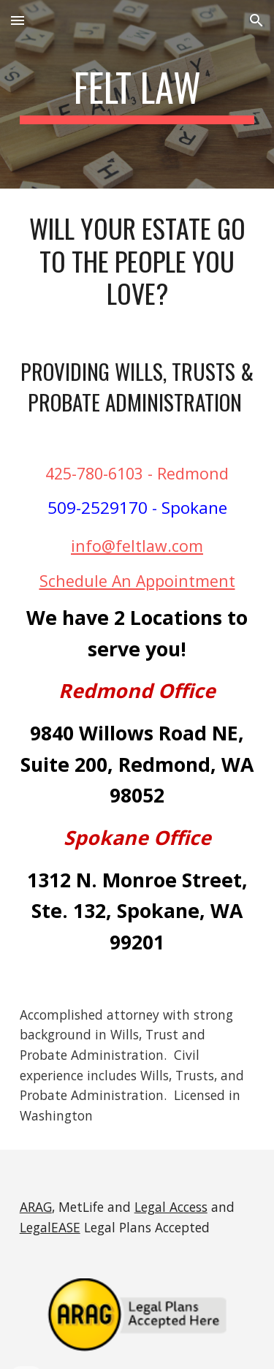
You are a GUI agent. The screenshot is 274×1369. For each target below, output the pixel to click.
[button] (17, 20)
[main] (137, 94)
